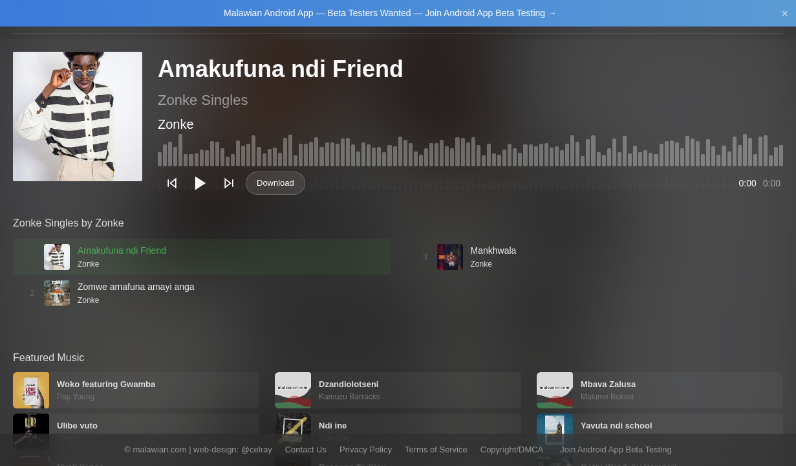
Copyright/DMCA (512, 449)
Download (275, 183)
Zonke (176, 124)
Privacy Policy (365, 449)
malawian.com (159, 449)
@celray (256, 449)
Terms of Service (436, 449)
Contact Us (306, 449)
